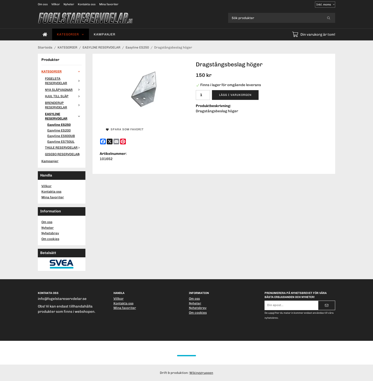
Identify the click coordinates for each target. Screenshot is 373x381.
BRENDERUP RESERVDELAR (63, 105)
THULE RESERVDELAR (63, 147)
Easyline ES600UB (61, 136)
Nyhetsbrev (50, 233)
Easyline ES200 (59, 130)
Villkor (55, 4)
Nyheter (69, 4)
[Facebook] (103, 141)
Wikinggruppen (201, 373)
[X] (109, 141)
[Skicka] (326, 305)
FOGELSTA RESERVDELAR (63, 81)
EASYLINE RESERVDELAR (63, 116)
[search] (328, 18)
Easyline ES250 (59, 125)
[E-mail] (116, 141)
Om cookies (50, 239)
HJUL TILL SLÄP (63, 96)
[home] (45, 34)
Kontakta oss (87, 4)
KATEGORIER (70, 34)
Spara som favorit (125, 129)
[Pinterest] (123, 141)
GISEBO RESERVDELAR (63, 154)
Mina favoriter (108, 4)
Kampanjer (104, 34)
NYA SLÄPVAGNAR (63, 90)
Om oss (43, 4)
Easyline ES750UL (60, 141)
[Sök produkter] (275, 18)
